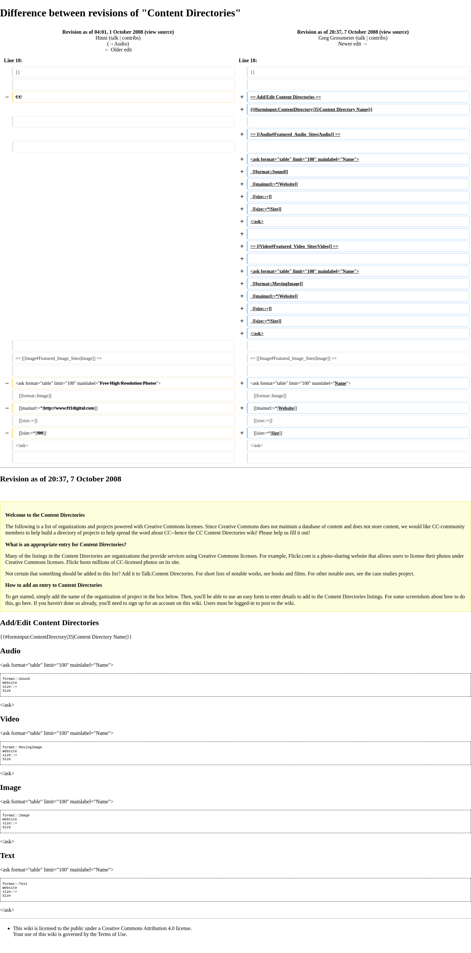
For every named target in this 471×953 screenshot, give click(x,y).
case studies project (392, 573)
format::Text (14, 892)
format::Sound (15, 679)
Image (10, 792)
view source (159, 32)
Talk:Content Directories (167, 573)
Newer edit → (353, 44)
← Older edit (118, 49)
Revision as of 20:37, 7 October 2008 (337, 32)
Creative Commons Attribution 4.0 (138, 939)
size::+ (9, 688)
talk (114, 38)
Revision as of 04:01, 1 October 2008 (102, 32)
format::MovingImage (22, 750)
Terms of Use (112, 944)
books (277, 573)
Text (7, 863)
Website (9, 684)
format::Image (15, 821)
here (26, 603)
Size (6, 693)
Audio (10, 650)
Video (9, 721)
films (299, 573)
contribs (130, 38)
